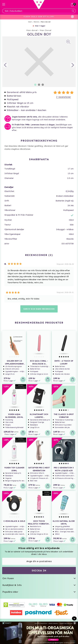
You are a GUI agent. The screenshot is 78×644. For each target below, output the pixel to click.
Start (30, 22)
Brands (36, 22)
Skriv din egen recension (39, 309)
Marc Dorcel (45, 30)
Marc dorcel (45, 22)
